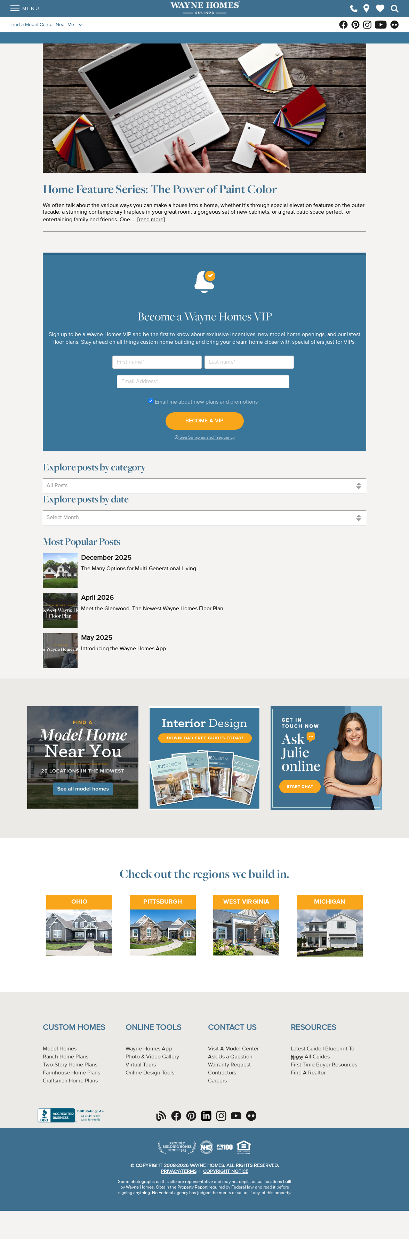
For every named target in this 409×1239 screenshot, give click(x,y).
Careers (217, 1081)
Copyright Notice (225, 1171)
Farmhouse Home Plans (71, 1073)
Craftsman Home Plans (70, 1081)
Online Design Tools (150, 1073)
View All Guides (310, 1057)
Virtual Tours (141, 1065)
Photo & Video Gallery (152, 1057)
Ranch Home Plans (65, 1057)
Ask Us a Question (230, 1057)
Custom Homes (74, 1028)
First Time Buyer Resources (324, 1065)
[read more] (151, 220)
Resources (313, 1028)
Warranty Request (229, 1065)
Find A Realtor (308, 1073)
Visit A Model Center (233, 1049)
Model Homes (60, 1049)
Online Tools (153, 1028)
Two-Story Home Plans (70, 1065)
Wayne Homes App (149, 1049)
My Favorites (380, 14)
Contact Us (232, 1028)
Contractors (222, 1073)
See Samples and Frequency (205, 437)
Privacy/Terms (179, 1171)
